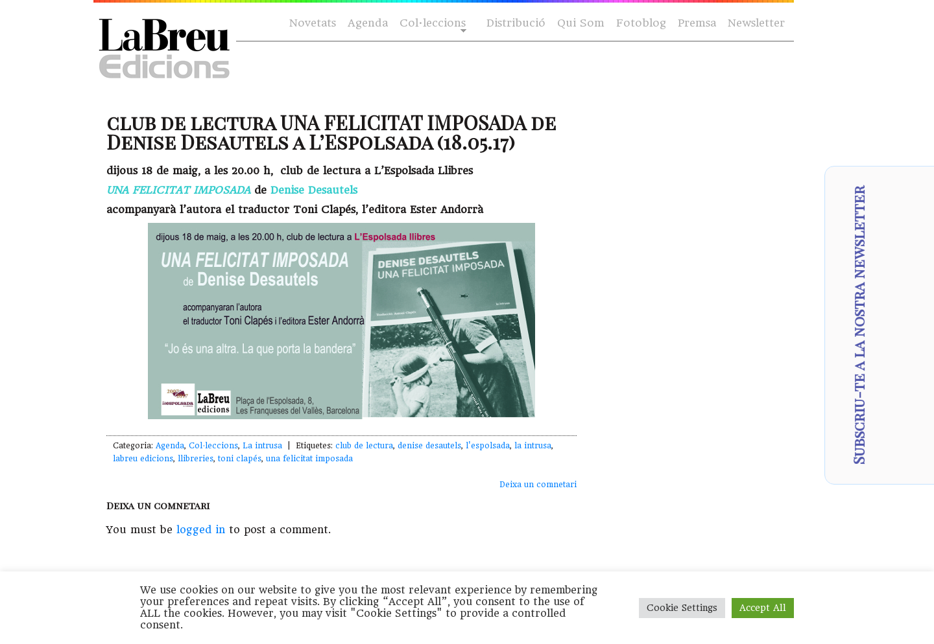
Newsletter (756, 23)
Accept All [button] (762, 608)
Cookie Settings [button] (682, 608)
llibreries (195, 458)
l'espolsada (488, 445)
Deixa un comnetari (538, 484)
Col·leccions (431, 23)
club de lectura (364, 445)
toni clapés (239, 458)
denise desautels (429, 445)
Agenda (368, 23)
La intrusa (262, 445)
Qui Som (581, 23)
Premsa (697, 23)
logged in (200, 529)
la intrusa (532, 445)
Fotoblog (641, 23)
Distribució (515, 23)
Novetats (312, 23)
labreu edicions (143, 458)
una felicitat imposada (309, 458)
